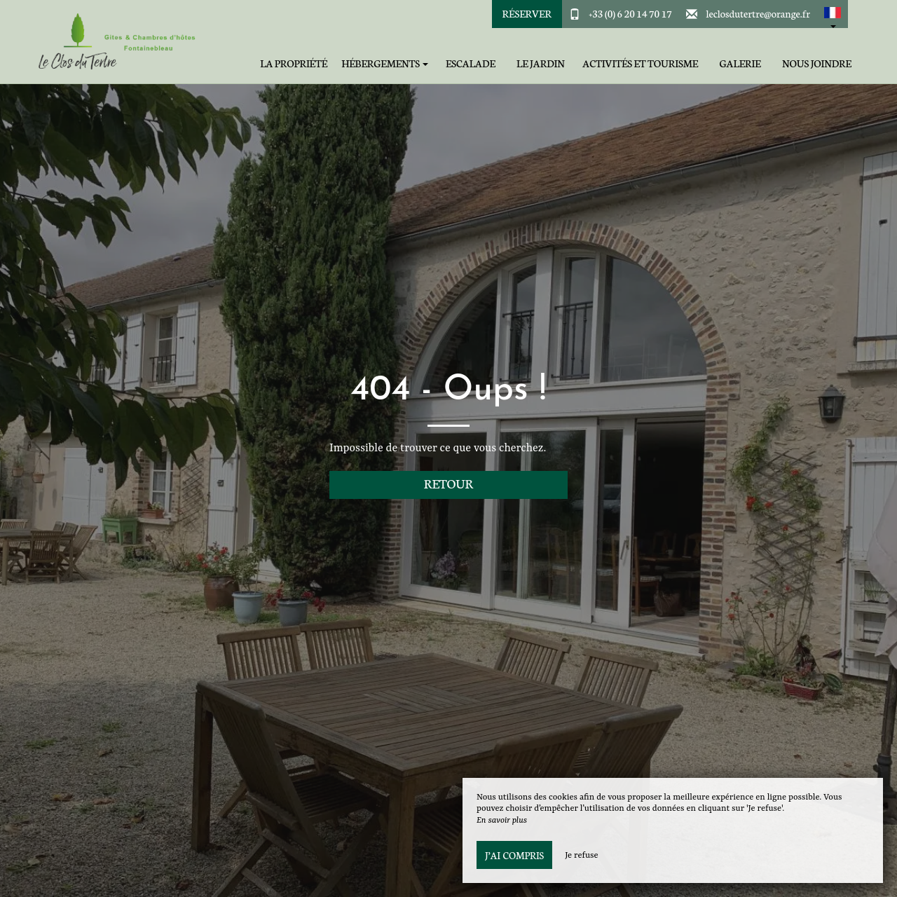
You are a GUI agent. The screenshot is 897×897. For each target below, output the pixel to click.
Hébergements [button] (384, 63)
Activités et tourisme (640, 63)
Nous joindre (816, 63)
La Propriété (293, 63)
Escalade (470, 63)
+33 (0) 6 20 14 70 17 (630, 13)
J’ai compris (514, 855)
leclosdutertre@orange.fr (758, 13)
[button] (832, 14)
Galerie (739, 63)
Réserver (527, 13)
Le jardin (540, 63)
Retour (449, 483)
